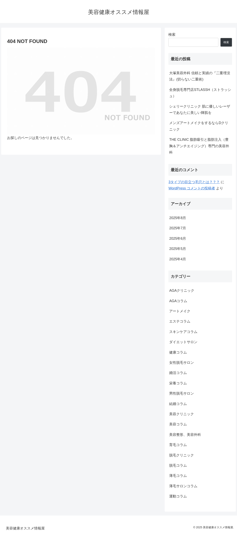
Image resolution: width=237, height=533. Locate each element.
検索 (171, 35)
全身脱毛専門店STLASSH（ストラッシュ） (200, 93)
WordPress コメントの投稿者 (191, 188)
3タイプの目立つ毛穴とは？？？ (194, 182)
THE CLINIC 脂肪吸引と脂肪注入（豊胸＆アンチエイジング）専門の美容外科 (199, 146)
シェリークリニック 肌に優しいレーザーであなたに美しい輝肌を (199, 109)
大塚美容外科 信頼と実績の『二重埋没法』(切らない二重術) (199, 76)
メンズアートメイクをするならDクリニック (198, 126)
